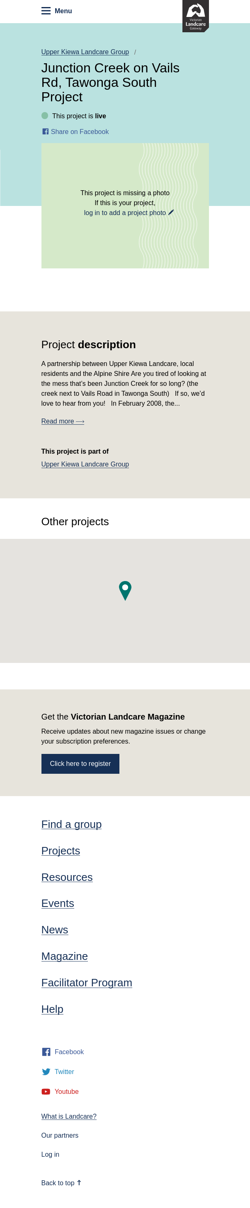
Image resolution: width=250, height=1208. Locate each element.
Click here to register (80, 763)
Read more (63, 421)
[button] (125, 591)
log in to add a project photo (125, 212)
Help (52, 1009)
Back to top (61, 1182)
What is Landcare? (69, 1116)
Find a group (71, 824)
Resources (67, 877)
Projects (60, 850)
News (54, 929)
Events (58, 903)
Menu (56, 10)
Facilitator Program (87, 982)
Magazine (64, 956)
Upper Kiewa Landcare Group (85, 51)
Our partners (60, 1135)
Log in (50, 1154)
